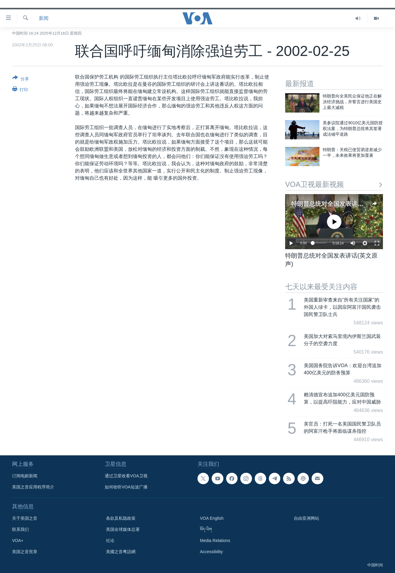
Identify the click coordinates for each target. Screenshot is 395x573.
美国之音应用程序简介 (33, 487)
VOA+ (17, 540)
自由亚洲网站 (306, 518)
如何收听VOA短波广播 (126, 487)
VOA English (212, 518)
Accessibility (211, 551)
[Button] (20, 79)
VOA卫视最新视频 (334, 184)
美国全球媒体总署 (123, 529)
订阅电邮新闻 (24, 475)
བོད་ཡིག (206, 529)
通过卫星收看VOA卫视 (126, 475)
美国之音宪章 (24, 551)
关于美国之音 (24, 518)
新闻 (43, 18)
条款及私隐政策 (120, 518)
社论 (110, 540)
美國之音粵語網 (120, 551)
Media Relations (215, 540)
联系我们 (20, 529)
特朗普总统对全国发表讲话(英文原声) (341, 203)
